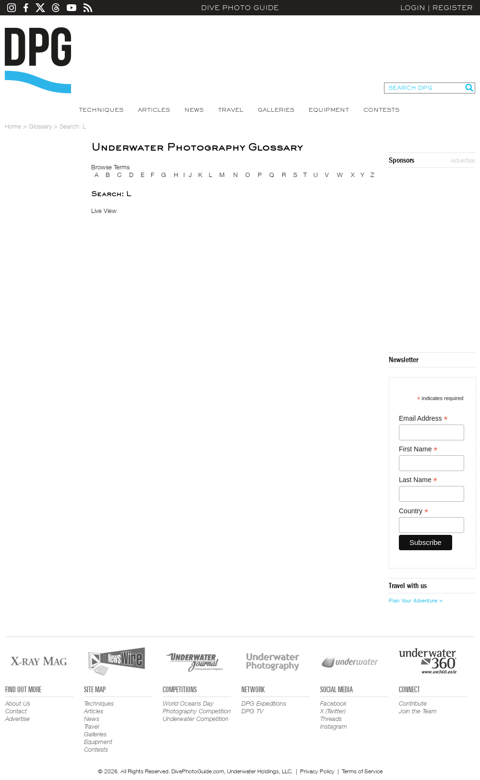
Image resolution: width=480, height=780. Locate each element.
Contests (381, 109)
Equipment (329, 109)
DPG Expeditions (263, 703)
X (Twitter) (333, 711)
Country (413, 511)
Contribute (413, 703)
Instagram (333, 726)
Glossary (40, 126)
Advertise (463, 160)
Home (13, 126)
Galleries (276, 109)
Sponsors (401, 160)
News (194, 109)
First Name (418, 449)
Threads (331, 718)
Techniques (101, 109)
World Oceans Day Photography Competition (197, 707)
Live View (104, 210)
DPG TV (252, 711)
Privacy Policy (317, 771)
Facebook (333, 703)
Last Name (418, 480)
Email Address (423, 418)
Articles (154, 109)
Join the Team (418, 711)
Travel (230, 109)
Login (412, 8)
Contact (16, 711)
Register (452, 8)
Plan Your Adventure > (416, 600)
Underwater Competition (195, 718)
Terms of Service (362, 771)
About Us (17, 703)
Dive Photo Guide (240, 8)
